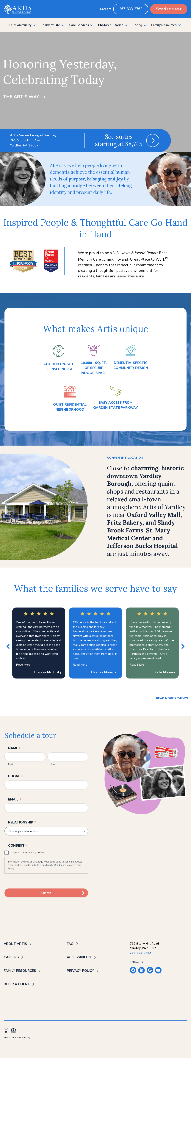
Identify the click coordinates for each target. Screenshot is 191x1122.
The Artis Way (21, 97)
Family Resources (164, 25)
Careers (105, 9)
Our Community (20, 25)
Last (53, 764)
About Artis (15, 944)
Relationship (22, 822)
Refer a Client (17, 984)
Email (14, 799)
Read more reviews (172, 698)
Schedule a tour (168, 9)
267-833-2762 (130, 9)
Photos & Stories (110, 25)
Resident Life (50, 25)
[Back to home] (17, 9)
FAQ (70, 944)
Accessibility (79, 957)
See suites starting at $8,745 (119, 140)
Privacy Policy (80, 970)
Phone (15, 776)
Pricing (137, 25)
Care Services (79, 25)
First (10, 764)
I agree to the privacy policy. (27, 852)
